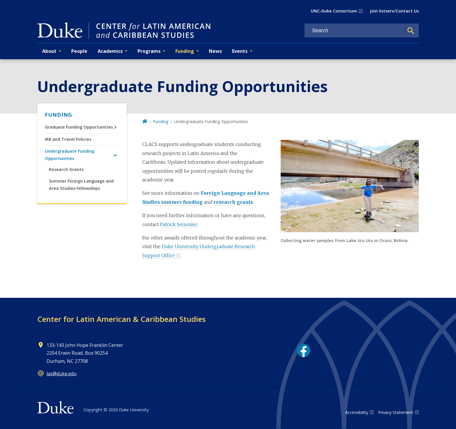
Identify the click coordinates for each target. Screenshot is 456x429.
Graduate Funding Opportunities (79, 127)
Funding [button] (184, 51)
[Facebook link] (303, 350)
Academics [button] (110, 51)
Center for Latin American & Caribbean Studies (121, 319)
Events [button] (239, 51)
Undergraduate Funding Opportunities (69, 154)
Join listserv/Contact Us (394, 11)
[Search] (410, 30)
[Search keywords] (354, 31)
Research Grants (66, 169)
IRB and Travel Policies (68, 139)
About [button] (49, 51)
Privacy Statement (395, 412)
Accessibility (356, 412)
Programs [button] (149, 51)
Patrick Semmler (178, 224)
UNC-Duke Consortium (334, 11)
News (215, 51)
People (79, 51)
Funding (58, 114)
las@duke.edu (61, 373)
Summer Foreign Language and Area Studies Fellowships (81, 184)
